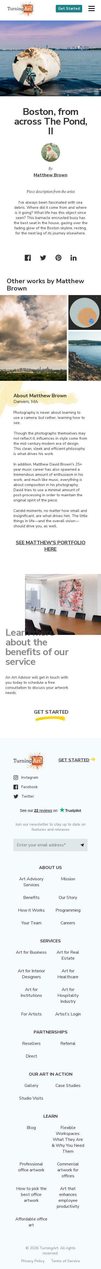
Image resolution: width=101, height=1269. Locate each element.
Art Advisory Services (31, 882)
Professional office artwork (31, 1167)
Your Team (31, 923)
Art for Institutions (31, 992)
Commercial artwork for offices (68, 1170)
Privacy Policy (32, 1261)
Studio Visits (31, 1098)
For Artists (31, 1014)
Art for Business (31, 952)
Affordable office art (31, 1222)
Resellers (31, 1043)
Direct (31, 1056)
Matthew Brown (50, 175)
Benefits (31, 898)
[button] (91, 8)
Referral (68, 1043)
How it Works (31, 910)
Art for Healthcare (67, 974)
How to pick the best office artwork (31, 1194)
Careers (68, 923)
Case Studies (68, 1086)
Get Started (69, 8)
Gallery (31, 1086)
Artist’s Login (68, 1014)
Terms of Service (65, 1261)
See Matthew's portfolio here (50, 545)
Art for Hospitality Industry (68, 995)
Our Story (68, 898)
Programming (68, 910)
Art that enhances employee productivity (68, 1197)
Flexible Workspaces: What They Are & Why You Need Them (68, 1139)
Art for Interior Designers (31, 974)
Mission (68, 879)
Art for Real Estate (68, 955)
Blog (31, 1128)
